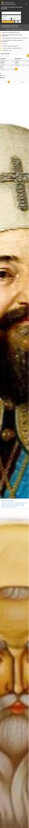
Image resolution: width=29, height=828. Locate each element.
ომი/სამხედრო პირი (6, 50)
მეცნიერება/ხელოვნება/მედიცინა (9, 46)
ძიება (8, 21)
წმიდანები (3, 75)
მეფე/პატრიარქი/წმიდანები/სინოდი (9, 32)
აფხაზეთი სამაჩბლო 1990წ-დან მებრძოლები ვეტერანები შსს (11, 41)
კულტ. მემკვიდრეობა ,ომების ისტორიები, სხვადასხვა (14, 38)
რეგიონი (2, 62)
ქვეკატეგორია (18, 58)
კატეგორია (3, 58)
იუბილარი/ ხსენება (17, 29)
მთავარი (8, 29)
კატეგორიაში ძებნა (5, 53)
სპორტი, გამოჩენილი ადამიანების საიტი (11, 48)
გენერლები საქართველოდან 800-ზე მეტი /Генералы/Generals (11, 35)
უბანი (1, 67)
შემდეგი (23, 81)
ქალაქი (17, 62)
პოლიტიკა (3, 43)
